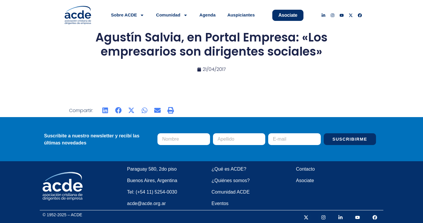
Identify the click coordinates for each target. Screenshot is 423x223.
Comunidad (172, 15)
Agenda (207, 14)
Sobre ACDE (128, 15)
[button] (105, 110)
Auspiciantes (241, 14)
